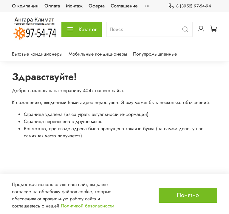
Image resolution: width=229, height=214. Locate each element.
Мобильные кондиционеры (98, 54)
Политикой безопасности (87, 205)
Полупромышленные (155, 54)
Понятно (188, 195)
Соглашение (124, 5)
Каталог (81, 29)
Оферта (97, 5)
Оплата (52, 5)
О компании (25, 5)
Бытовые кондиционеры (37, 54)
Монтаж (74, 5)
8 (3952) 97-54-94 (189, 6)
